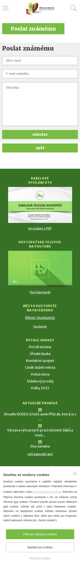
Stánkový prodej (40, 381)
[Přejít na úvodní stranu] (40, 8)
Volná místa (40, 374)
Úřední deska (40, 354)
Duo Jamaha (40, 446)
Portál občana (40, 347)
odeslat (40, 134)
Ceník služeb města (40, 367)
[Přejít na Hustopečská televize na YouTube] (40, 269)
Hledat (73, 8)
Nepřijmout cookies (40, 547)
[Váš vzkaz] (40, 104)
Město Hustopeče (40, 318)
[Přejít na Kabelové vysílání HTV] (40, 205)
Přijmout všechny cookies (40, 534)
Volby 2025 (40, 388)
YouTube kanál (40, 292)
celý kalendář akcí (40, 454)
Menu (5, 8)
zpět (40, 147)
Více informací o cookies (47, 491)
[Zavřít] (75, 474)
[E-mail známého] (40, 73)
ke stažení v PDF (40, 228)
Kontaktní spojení (40, 360)
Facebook (40, 326)
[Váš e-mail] (40, 60)
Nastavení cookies (39, 558)
